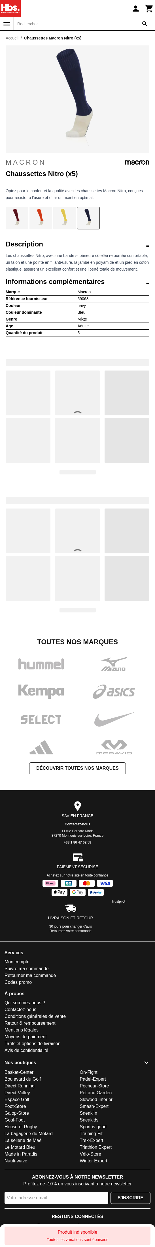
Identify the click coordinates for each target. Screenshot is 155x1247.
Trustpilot (118, 901)
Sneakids (89, 1120)
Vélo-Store (90, 1154)
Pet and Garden (96, 1092)
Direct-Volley (17, 1092)
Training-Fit (91, 1133)
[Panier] (149, 8)
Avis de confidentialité (26, 1050)
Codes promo (18, 982)
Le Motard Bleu (20, 1147)
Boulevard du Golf (23, 1079)
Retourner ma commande (30, 975)
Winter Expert (93, 1160)
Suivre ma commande (27, 968)
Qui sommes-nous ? (25, 1002)
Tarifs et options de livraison (32, 1043)
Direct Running (20, 1085)
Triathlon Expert (96, 1147)
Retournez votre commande (71, 931)
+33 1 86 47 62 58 (77, 842)
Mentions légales (22, 1030)
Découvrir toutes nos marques (77, 768)
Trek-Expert (91, 1140)
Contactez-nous (77, 824)
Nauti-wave (16, 1160)
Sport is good (93, 1126)
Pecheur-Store (94, 1085)
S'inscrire (130, 1197)
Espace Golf (17, 1099)
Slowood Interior (96, 1099)
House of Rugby (21, 1126)
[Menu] (7, 24)
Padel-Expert (93, 1079)
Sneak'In (88, 1113)
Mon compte (17, 961)
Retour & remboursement (30, 1023)
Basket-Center (19, 1072)
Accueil (12, 38)
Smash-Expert (94, 1106)
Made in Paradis (21, 1154)
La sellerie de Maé (23, 1140)
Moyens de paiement (26, 1036)
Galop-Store (17, 1113)
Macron (77, 162)
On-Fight (88, 1072)
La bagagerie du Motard (29, 1133)
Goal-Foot (15, 1120)
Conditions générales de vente (35, 1016)
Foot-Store (15, 1106)
